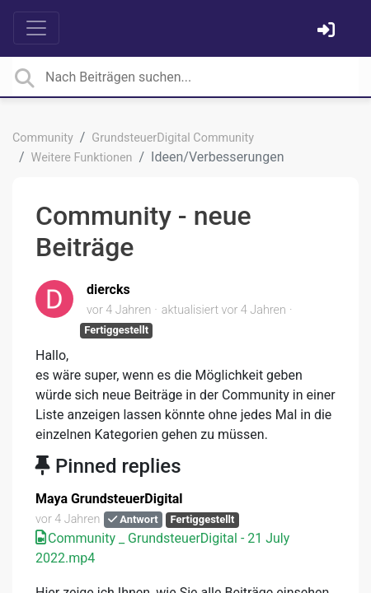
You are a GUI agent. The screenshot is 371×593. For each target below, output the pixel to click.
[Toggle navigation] (36, 28)
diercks (108, 289)
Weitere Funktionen (82, 158)
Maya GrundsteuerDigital (109, 499)
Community (42, 138)
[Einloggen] (328, 32)
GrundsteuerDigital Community (173, 138)
